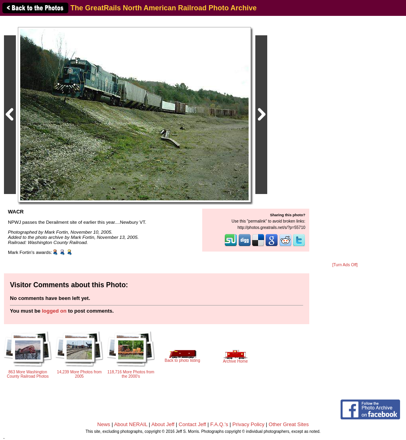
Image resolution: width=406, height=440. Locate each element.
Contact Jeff (192, 424)
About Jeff (162, 424)
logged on (54, 311)
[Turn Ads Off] (345, 265)
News (103, 424)
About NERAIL (130, 424)
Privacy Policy (248, 424)
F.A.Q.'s (219, 424)
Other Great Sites (289, 424)
